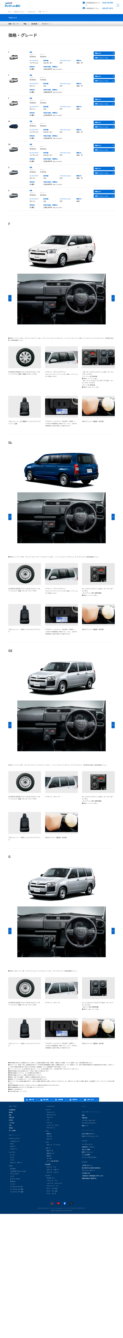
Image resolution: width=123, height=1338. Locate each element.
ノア (47, 1120)
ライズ (11, 1176)
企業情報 (84, 1162)
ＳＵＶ (11, 1166)
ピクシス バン (50, 1167)
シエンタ (48, 1122)
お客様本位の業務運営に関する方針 (92, 1176)
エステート (13, 1149)
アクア (11, 1160)
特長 (24, 24)
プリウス (48, 1136)
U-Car (84, 1106)
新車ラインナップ (14, 1135)
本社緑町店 (12, 1110)
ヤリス (11, 1157)
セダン (11, 1144)
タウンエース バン (52, 1186)
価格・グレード (13, 24)
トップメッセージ (87, 1144)
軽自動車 (48, 1164)
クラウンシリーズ (14, 1138)
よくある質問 (86, 1154)
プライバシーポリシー (88, 1170)
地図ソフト (85, 1125)
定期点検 (84, 1118)
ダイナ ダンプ (50, 1193)
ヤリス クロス (14, 1173)
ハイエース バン (51, 1180)
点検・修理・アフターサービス (91, 1112)
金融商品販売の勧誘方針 (89, 1178)
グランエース (50, 1128)
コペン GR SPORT (52, 1161)
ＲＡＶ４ (12, 1181)
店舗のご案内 (13, 1106)
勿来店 (11, 1128)
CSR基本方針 (86, 1173)
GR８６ (48, 1156)
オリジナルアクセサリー (89, 1123)
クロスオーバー (14, 1141)
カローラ (48, 1139)
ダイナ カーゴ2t (51, 1191)
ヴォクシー (49, 1117)
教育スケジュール (87, 1152)
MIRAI (48, 1133)
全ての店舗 (12, 1130)
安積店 (11, 1112)
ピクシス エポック (52, 1169)
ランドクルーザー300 (16, 1192)
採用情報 (84, 1141)
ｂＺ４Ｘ (12, 1168)
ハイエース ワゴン (52, 1125)
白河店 (11, 1120)
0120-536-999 (107, 2)
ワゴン (47, 1142)
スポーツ (12, 1146)
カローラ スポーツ (15, 1162)
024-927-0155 (107, 8)
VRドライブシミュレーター (90, 1136)
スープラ (48, 1158)
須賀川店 (11, 1117)
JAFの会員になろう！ (88, 1133)
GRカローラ (49, 1153)
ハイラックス (50, 1106)
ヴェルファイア (50, 1115)
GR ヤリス (49, 1150)
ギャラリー (45, 24)
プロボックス (12, 18)
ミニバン (48, 1109)
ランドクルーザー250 (16, 1189)
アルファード (50, 1112)
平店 (10, 1125)
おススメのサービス (88, 1130)
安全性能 (34, 24)
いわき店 (11, 1123)
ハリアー (12, 1184)
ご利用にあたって (87, 1165)
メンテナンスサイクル (88, 1120)
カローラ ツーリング (52, 1145)
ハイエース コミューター (54, 1183)
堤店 (10, 1115)
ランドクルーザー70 (15, 1186)
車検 (83, 1115)
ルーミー (12, 1155)
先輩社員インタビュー (88, 1147)
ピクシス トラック (52, 1172)
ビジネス (48, 1175)
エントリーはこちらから (89, 1157)
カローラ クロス (14, 1179)
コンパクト (12, 1152)
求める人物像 (86, 1149)
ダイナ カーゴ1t (51, 1188)
